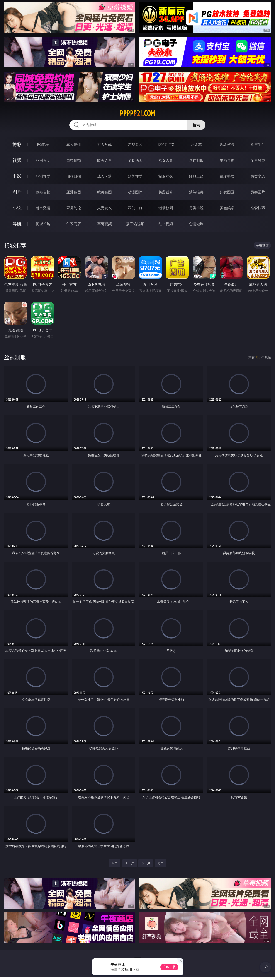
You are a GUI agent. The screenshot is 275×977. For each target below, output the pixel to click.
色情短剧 (196, 223)
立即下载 (169, 967)
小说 (17, 208)
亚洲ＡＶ (43, 160)
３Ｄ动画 (135, 160)
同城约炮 (43, 223)
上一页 (129, 863)
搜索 (196, 124)
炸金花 (196, 144)
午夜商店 (73, 223)
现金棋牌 (227, 144)
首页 (114, 863)
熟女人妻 (165, 160)
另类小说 (196, 207)
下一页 (145, 863)
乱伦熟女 (227, 176)
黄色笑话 (227, 207)
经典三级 (196, 176)
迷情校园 (165, 207)
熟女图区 (227, 192)
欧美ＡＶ (104, 160)
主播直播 (227, 160)
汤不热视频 (135, 223)
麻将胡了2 (166, 144)
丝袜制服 (196, 160)
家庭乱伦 (73, 207)
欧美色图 (104, 192)
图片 (17, 192)
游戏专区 (135, 144)
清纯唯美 (196, 192)
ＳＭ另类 (258, 160)
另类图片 (258, 192)
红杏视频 (165, 223)
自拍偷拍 (73, 160)
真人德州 (73, 144)
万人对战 (104, 144)
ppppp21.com (137, 113)
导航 (17, 224)
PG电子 (43, 144)
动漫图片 (135, 192)
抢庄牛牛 (258, 144)
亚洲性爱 (43, 176)
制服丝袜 (165, 176)
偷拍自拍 (73, 176)
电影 (17, 176)
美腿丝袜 (165, 192)
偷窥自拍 (43, 192)
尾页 (160, 863)
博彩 (17, 144)
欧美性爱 (135, 176)
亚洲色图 (73, 192)
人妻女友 (104, 207)
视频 (17, 160)
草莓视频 (104, 223)
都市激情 (43, 207)
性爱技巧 (258, 207)
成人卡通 (104, 176)
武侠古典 (135, 207)
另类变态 (258, 176)
